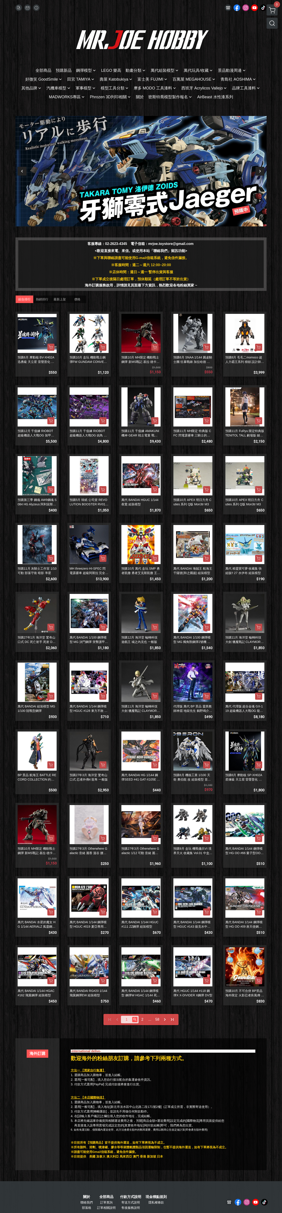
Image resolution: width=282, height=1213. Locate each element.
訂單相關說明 (106, 1207)
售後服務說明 (130, 1207)
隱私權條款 (156, 1202)
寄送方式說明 (130, 1202)
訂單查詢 (106, 1202)
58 (157, 1019)
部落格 (86, 1207)
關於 (86, 1197)
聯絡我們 (86, 1202)
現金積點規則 (156, 1197)
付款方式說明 (130, 1197)
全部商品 (106, 1197)
